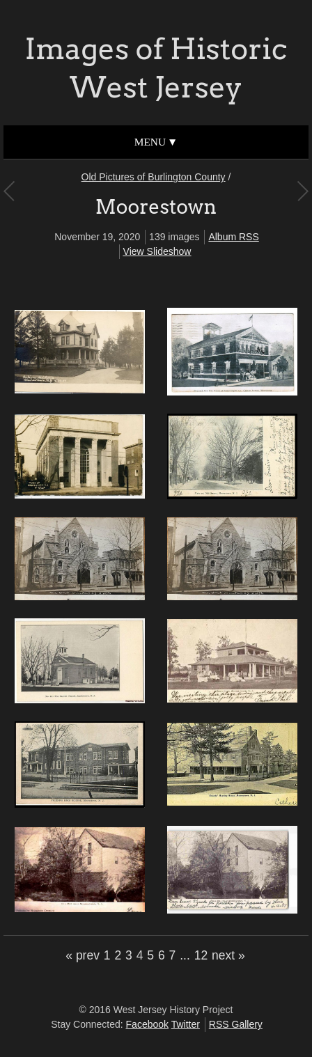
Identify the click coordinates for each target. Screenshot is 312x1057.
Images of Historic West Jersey (155, 67)
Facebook (147, 1024)
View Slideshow (157, 251)
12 (201, 955)
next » (228, 955)
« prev (82, 955)
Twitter (185, 1024)
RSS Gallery (236, 1024)
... (185, 955)
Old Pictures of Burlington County (153, 176)
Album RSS (233, 236)
